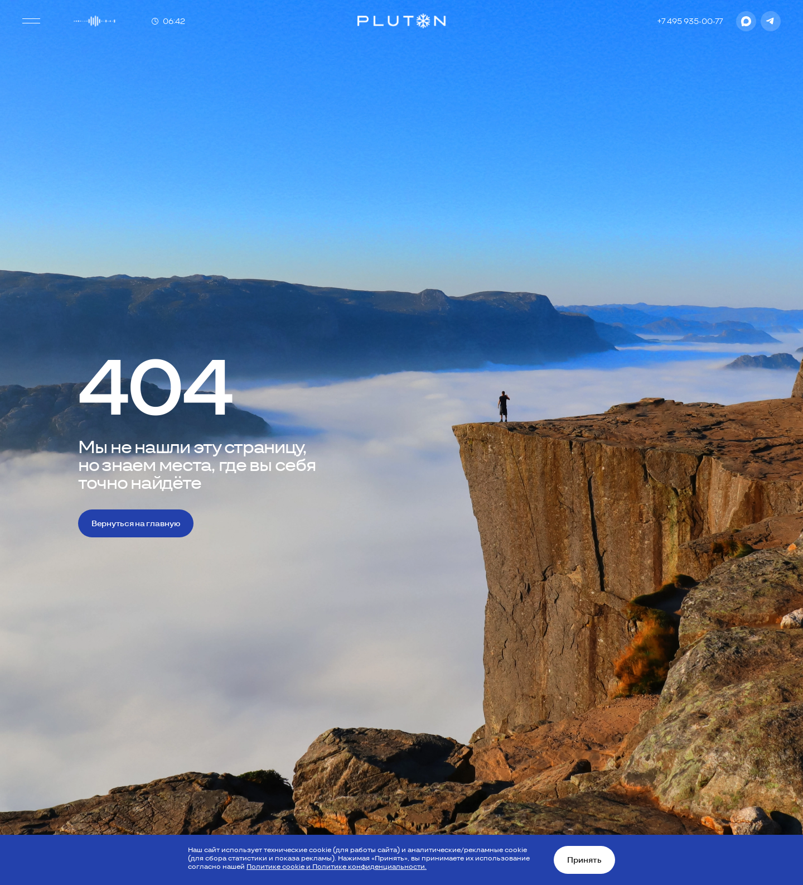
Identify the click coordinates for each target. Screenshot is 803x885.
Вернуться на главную (135, 523)
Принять (584, 859)
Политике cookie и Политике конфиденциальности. (336, 866)
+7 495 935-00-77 (690, 21)
